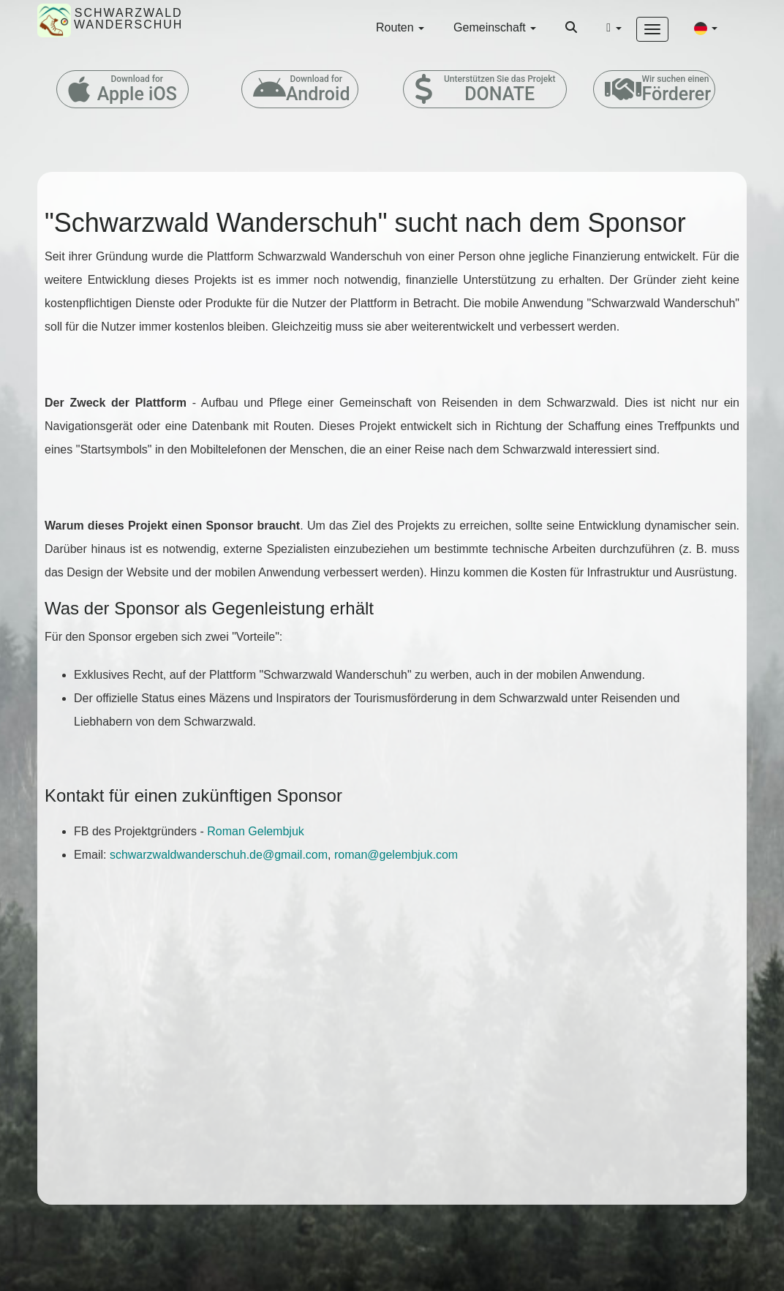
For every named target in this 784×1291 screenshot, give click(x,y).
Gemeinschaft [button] (494, 27)
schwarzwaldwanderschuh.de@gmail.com (219, 854)
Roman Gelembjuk (255, 831)
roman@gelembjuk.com (396, 854)
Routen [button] (400, 27)
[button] (706, 27)
